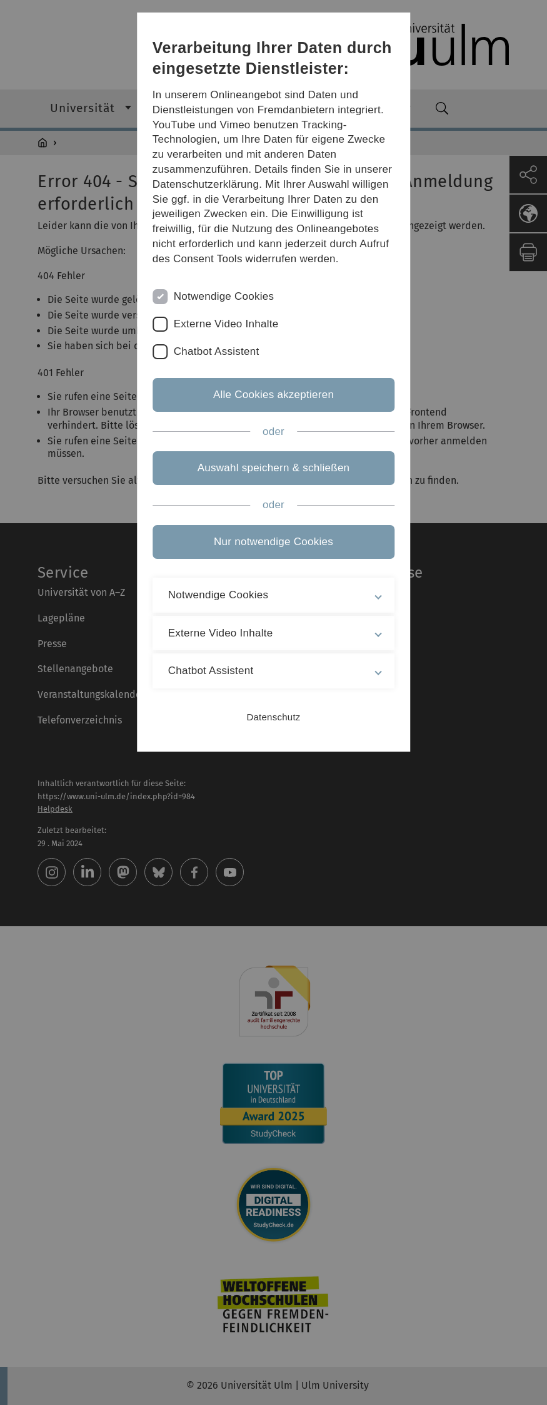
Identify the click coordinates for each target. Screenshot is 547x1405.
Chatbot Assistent (216, 351)
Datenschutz (273, 717)
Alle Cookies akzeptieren (273, 395)
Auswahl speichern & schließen (274, 468)
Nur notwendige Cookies (273, 542)
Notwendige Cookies (224, 296)
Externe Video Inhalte (226, 324)
